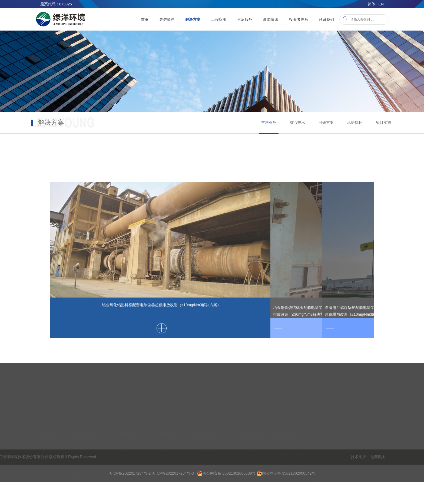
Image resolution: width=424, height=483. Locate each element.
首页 (144, 19)
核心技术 (297, 122)
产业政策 (203, 427)
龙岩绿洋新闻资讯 (211, 443)
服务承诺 (163, 427)
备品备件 (163, 435)
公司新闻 (203, 419)
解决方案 (192, 19)
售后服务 (244, 19)
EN (381, 4)
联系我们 (326, 19)
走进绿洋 (166, 19)
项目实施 (383, 122)
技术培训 (163, 419)
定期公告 (243, 419)
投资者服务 (245, 435)
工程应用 (218, 19)
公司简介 (42, 419)
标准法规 (203, 435)
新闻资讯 (270, 19)
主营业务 (268, 122)
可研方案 (326, 122)
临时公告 (243, 427)
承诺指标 (354, 122)
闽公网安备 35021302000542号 (286, 473)
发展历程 (42, 435)
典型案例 (123, 419)
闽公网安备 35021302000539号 (226, 473)
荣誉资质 (42, 427)
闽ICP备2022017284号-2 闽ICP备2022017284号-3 (151, 473)
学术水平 (42, 443)
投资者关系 (298, 19)
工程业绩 (123, 427)
